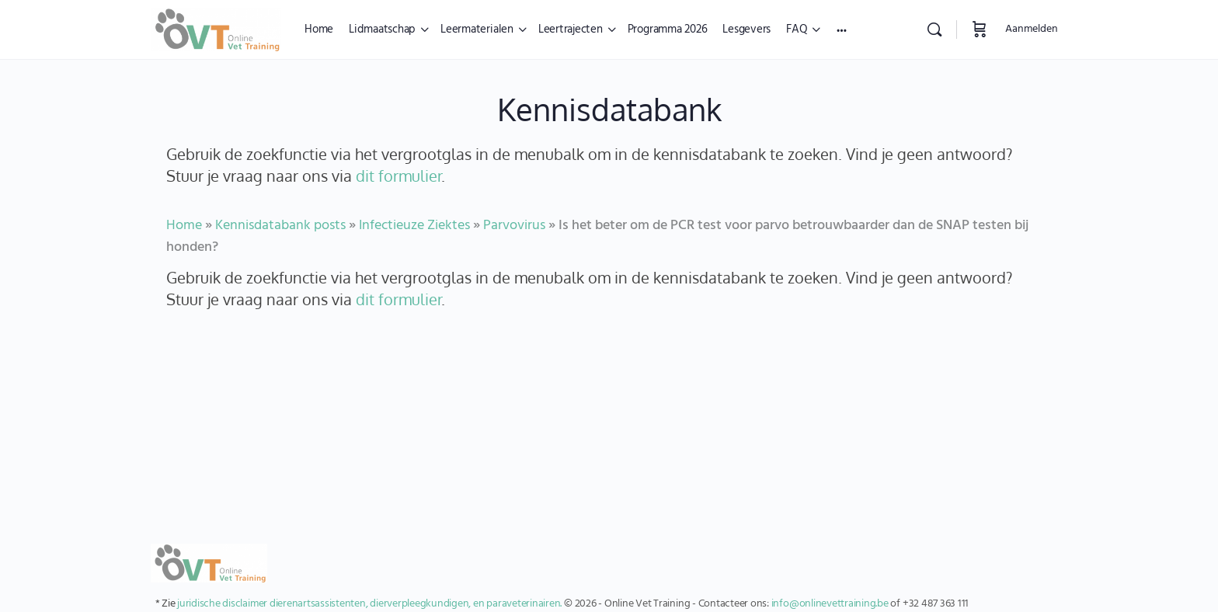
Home (184, 225)
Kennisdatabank (609, 108)
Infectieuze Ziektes (414, 225)
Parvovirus (514, 225)
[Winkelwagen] (979, 29)
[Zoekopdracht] (934, 29)
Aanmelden (1031, 29)
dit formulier (398, 175)
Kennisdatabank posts (280, 225)
